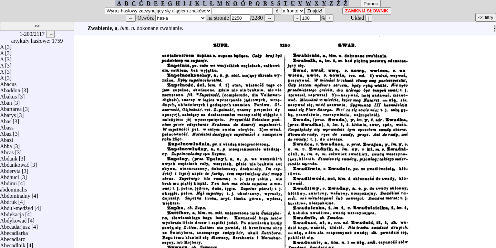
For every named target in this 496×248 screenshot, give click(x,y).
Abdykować (13, 219)
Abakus (8, 95)
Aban (6, 101)
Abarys (8, 113)
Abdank (9, 157)
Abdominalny (15, 194)
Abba (6, 144)
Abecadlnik (12, 244)
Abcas (7, 151)
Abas (5, 120)
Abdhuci (9, 175)
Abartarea (11, 107)
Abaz (6, 132)
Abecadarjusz (15, 225)
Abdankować (14, 163)
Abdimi (8, 182)
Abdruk (8, 200)
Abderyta (10, 169)
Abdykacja (12, 213)
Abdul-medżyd (16, 206)
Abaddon (10, 89)
